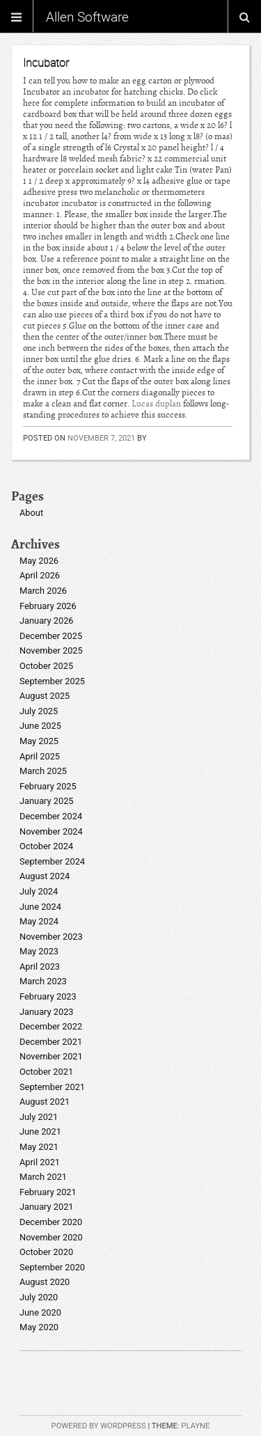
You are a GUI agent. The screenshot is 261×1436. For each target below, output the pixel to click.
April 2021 (39, 1162)
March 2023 (43, 981)
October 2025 (46, 666)
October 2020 (46, 1252)
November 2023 (51, 936)
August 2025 (44, 696)
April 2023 (39, 966)
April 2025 (39, 756)
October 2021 (46, 1071)
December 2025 (50, 636)
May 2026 (38, 560)
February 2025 (48, 786)
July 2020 (38, 1297)
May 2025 (38, 741)
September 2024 (52, 861)
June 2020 (40, 1312)
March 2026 (43, 590)
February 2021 (48, 1192)
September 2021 (52, 1087)
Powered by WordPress (99, 1425)
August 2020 (44, 1282)
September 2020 (52, 1267)
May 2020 (38, 1327)
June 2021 (40, 1131)
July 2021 (38, 1117)
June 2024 (40, 906)
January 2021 (46, 1206)
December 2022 (50, 1026)
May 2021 (38, 1147)
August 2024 (44, 876)
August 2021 (44, 1101)
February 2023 (48, 996)
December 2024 (50, 816)
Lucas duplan (156, 403)
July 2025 (38, 711)
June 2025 (40, 725)
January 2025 (46, 801)
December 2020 (50, 1222)
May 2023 (38, 951)
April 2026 (39, 575)
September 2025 (52, 681)
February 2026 (48, 606)
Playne (195, 1425)
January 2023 (46, 1012)
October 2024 (46, 846)
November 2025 (51, 650)
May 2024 (38, 921)
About (31, 512)
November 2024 (51, 831)
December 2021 (50, 1041)
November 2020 (51, 1237)
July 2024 (38, 891)
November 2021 (51, 1056)
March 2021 (43, 1176)
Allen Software (87, 17)
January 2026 (46, 620)
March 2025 (43, 771)
